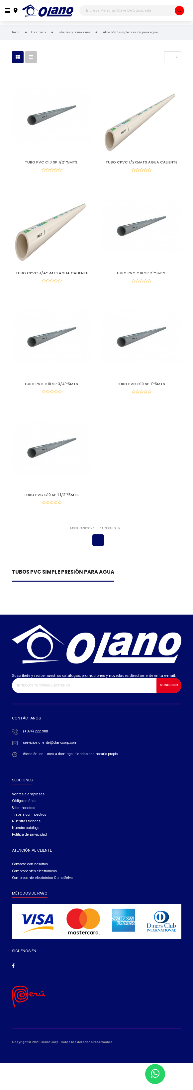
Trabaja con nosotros (29, 823)
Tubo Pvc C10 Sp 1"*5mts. (141, 388)
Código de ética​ (24, 810)
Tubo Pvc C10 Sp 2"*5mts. (141, 275)
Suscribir (169, 693)
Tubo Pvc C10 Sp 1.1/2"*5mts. (52, 501)
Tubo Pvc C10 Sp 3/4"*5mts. (51, 388)
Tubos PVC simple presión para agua (63, 581)
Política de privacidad (29, 843)
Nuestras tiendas (26, 830)
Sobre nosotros (23, 816)
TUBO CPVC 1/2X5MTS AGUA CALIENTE (141, 162)
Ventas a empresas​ (28, 803)
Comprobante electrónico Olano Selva (42, 887)
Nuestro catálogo (25, 837)
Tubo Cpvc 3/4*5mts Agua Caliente (52, 275)
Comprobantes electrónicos (34, 880)
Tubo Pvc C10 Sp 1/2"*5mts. (51, 162)
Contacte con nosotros (30, 873)
